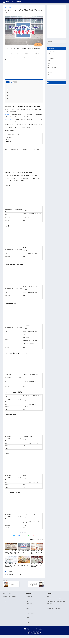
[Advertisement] (24, 69)
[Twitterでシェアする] (14, 536)
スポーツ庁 (50, 610)
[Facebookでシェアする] (19, 536)
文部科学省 (50, 607)
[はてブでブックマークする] (24, 536)
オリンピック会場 (39, 539)
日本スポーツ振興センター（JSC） (55, 612)
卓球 (48, 65)
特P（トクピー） (8, 114)
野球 (48, 75)
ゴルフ (48, 53)
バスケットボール (51, 58)
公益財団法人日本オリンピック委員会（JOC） (57, 601)
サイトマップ (6, 603)
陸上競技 (49, 77)
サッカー (49, 56)
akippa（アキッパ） (9, 119)
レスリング (49, 61)
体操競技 (49, 63)
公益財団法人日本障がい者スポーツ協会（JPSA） (55, 604)
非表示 (15, 82)
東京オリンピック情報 (52, 68)
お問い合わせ (6, 601)
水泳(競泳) (49, 73)
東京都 (49, 598)
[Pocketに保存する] (33, 536)
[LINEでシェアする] (28, 536)
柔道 (48, 70)
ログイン (17, 576)
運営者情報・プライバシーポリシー (10, 598)
